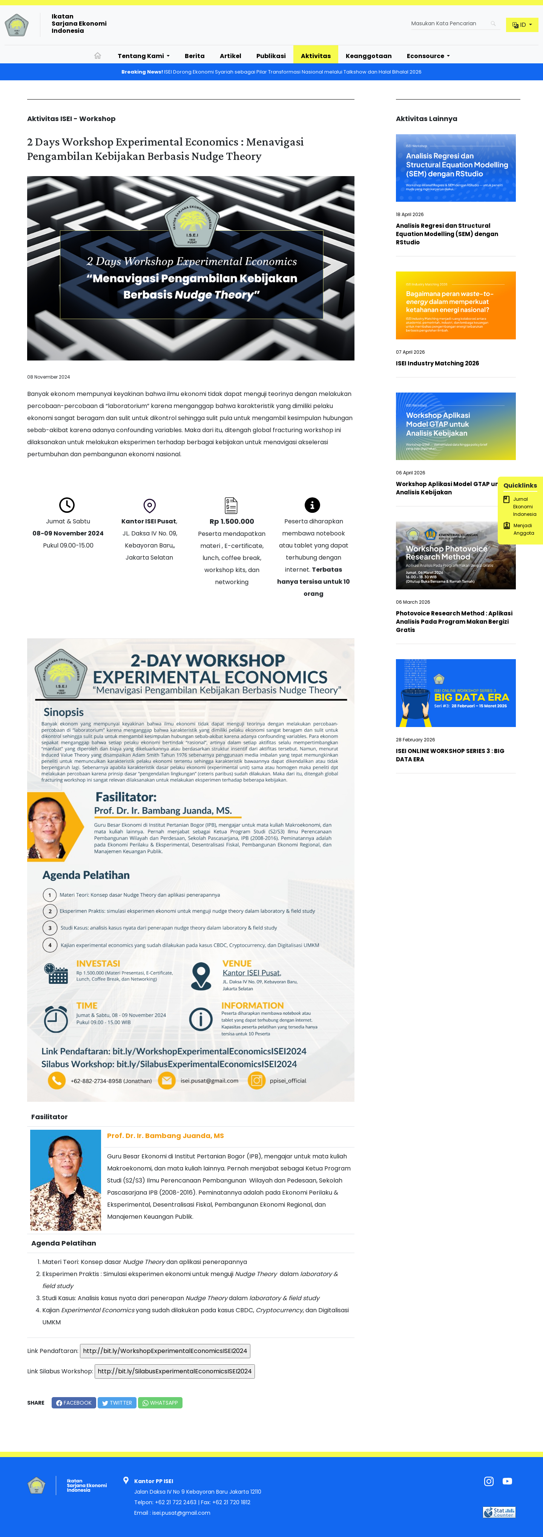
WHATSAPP (160, 1403)
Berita (195, 56)
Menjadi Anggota (518, 529)
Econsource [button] (426, 56)
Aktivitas (316, 56)
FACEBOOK (74, 1403)
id (520, 24)
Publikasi (271, 56)
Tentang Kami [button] (141, 56)
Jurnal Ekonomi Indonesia (520, 506)
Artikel (230, 56)
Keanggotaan (369, 56)
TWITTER (117, 1403)
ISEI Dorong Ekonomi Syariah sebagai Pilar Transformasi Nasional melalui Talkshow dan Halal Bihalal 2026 (271, 71)
